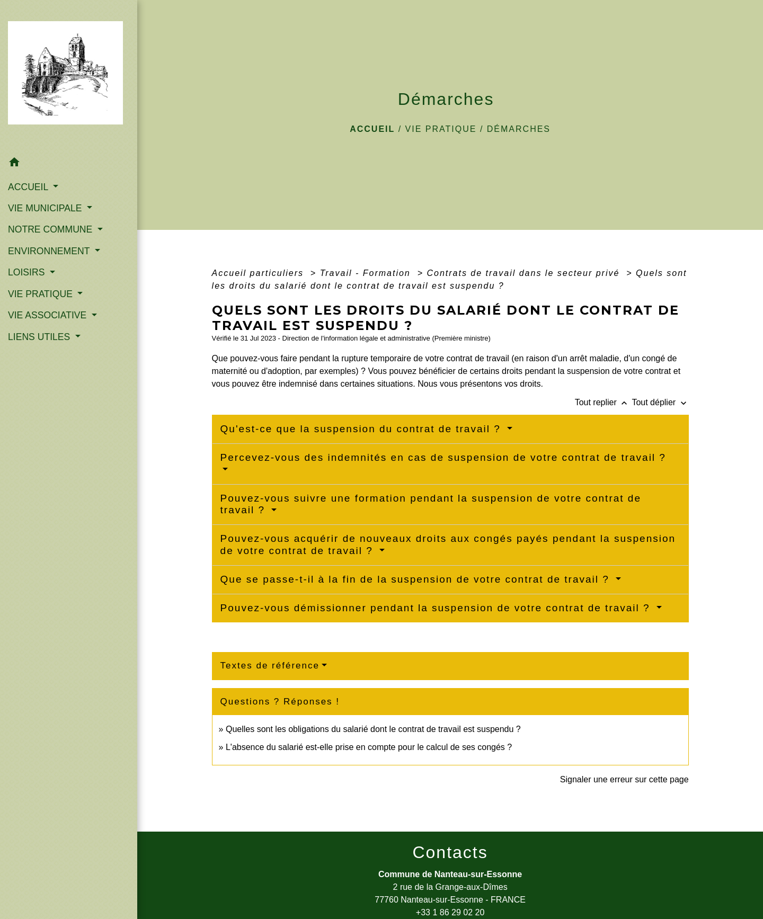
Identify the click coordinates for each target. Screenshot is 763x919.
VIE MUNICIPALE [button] (46, 208)
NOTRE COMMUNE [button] (51, 229)
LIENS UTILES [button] (40, 337)
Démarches (519, 128)
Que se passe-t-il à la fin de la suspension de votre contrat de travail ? (417, 579)
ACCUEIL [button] (29, 186)
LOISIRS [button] (27, 272)
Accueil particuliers (259, 273)
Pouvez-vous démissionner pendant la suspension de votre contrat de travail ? (437, 607)
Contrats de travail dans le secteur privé (525, 273)
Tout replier (603, 402)
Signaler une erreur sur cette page (624, 779)
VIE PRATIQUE (441, 128)
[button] (68, 164)
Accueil (372, 128)
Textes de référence (270, 666)
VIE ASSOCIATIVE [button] (48, 315)
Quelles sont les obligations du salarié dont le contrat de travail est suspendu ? (373, 729)
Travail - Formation (367, 273)
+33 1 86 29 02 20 (450, 912)
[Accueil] (68, 76)
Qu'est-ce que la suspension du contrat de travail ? (362, 428)
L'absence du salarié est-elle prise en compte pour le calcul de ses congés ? (369, 747)
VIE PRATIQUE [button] (41, 294)
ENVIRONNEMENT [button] (50, 251)
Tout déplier (660, 402)
